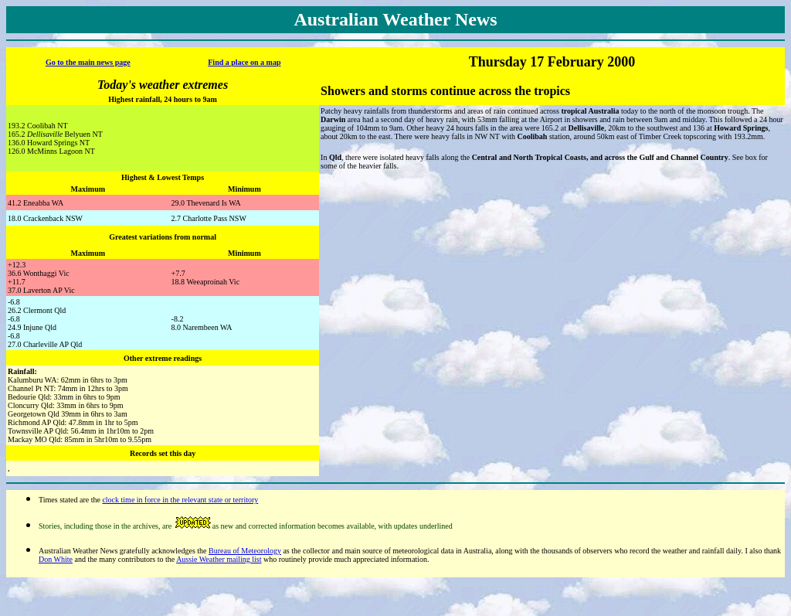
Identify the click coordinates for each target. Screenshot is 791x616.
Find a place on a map (244, 62)
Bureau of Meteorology (245, 550)
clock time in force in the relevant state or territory (180, 499)
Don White (56, 559)
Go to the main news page (88, 62)
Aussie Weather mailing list (218, 559)
